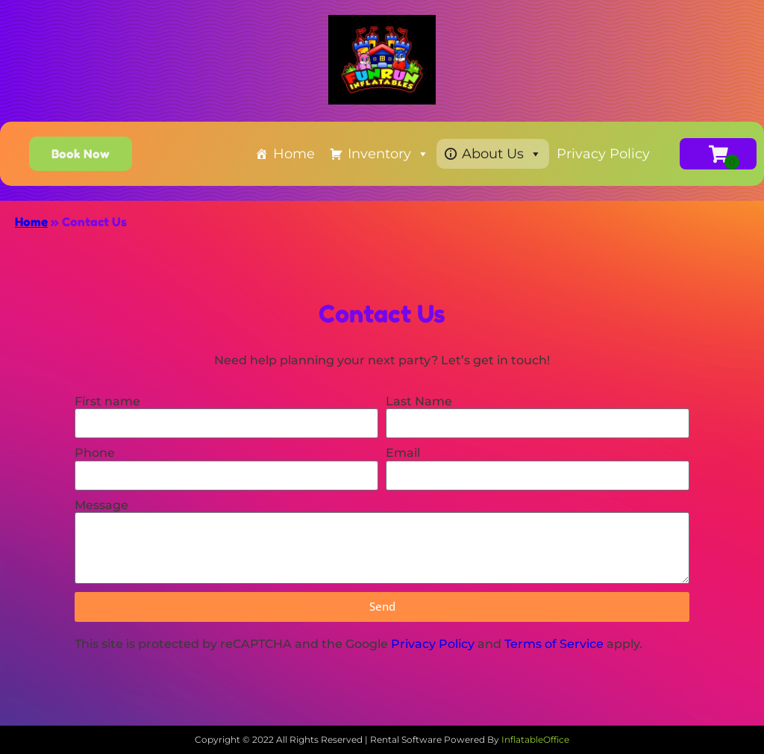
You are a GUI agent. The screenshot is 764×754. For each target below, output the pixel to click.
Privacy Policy (603, 154)
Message (101, 505)
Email (403, 453)
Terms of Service (554, 644)
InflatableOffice (535, 739)
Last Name (419, 401)
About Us (502, 154)
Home (294, 154)
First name (107, 401)
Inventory (388, 154)
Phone (95, 453)
